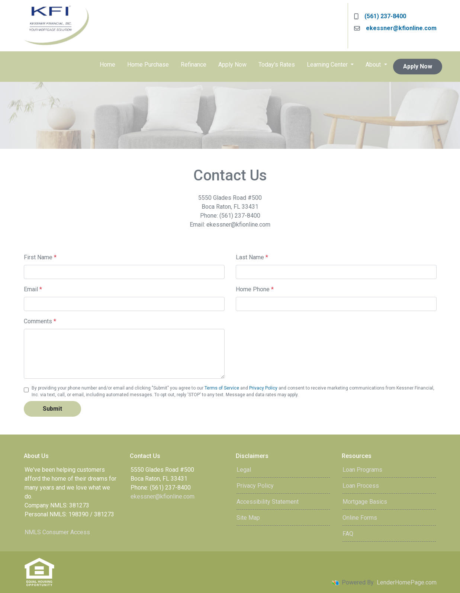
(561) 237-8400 (380, 16)
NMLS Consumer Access (57, 532)
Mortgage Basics (364, 501)
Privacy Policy (263, 388)
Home (107, 64)
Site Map (248, 517)
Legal (244, 469)
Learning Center (328, 64)
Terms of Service (222, 388)
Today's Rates (276, 64)
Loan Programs (362, 469)
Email (33, 289)
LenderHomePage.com (407, 582)
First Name (40, 257)
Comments (40, 321)
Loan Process (360, 485)
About (374, 64)
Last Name (252, 257)
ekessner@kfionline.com (395, 28)
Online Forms (359, 517)
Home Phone (255, 289)
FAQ (347, 533)
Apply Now (232, 64)
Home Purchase (148, 64)
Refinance (193, 64)
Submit (52, 408)
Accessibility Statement (268, 501)
